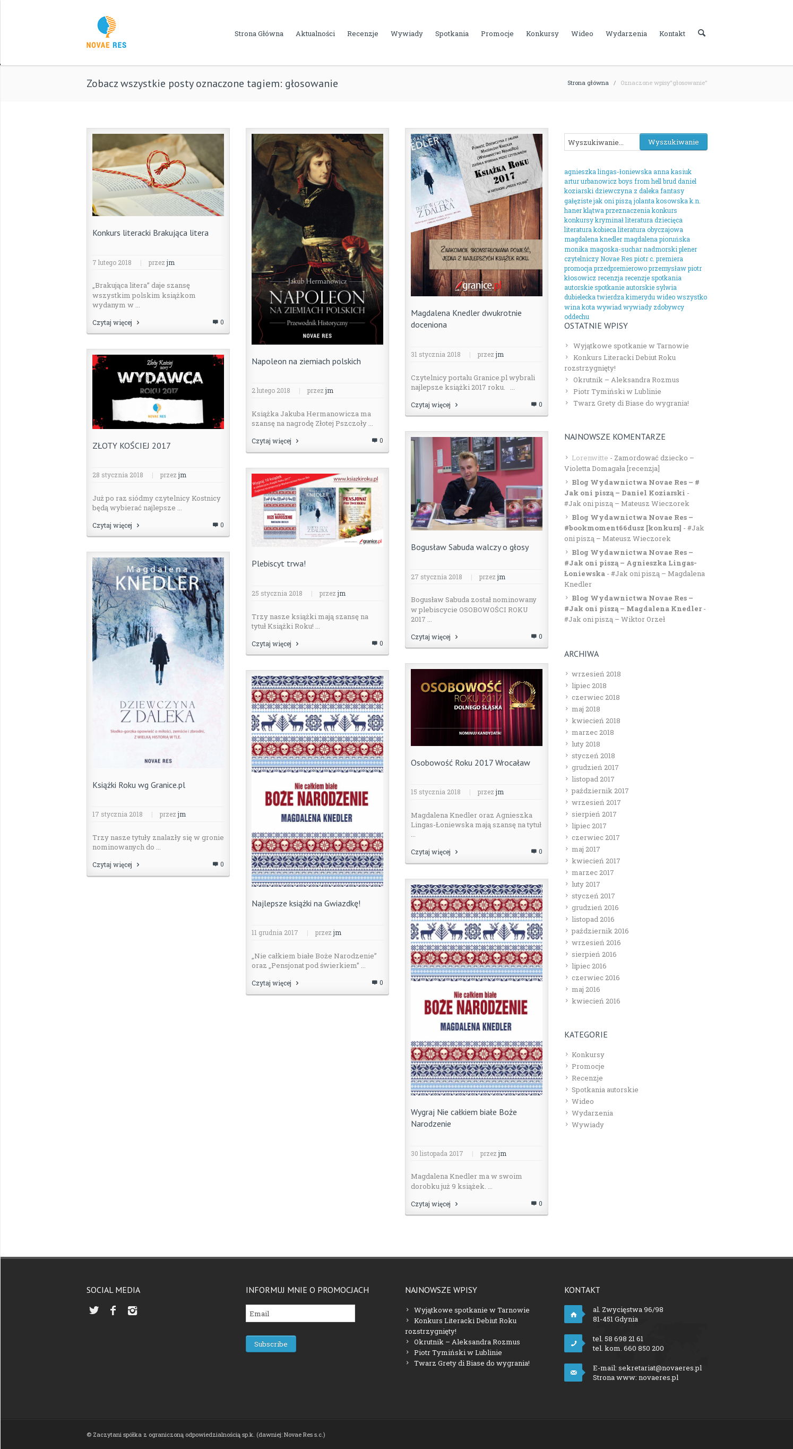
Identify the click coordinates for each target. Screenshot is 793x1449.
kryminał (609, 220)
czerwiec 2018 (596, 697)
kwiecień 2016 (596, 1001)
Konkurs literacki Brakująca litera (150, 232)
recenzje (637, 277)
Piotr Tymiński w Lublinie (617, 391)
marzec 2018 (593, 732)
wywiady (637, 307)
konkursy (578, 220)
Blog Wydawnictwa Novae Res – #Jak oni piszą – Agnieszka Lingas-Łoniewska (630, 562)
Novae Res (616, 258)
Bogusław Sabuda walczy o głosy (470, 547)
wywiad (609, 307)
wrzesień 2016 (596, 942)
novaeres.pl (658, 1377)
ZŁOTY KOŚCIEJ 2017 (131, 445)
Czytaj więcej (116, 322)
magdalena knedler (593, 239)
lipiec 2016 (589, 966)
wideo (666, 297)
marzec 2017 (593, 872)
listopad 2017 (593, 779)
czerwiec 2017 (596, 837)
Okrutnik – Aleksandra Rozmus (626, 379)
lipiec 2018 (589, 685)
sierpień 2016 (594, 954)
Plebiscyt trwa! (279, 563)
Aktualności (315, 33)
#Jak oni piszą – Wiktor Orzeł (614, 619)
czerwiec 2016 (596, 977)
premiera (669, 258)
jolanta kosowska (661, 200)
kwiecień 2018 (596, 720)
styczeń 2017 (593, 896)
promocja (578, 268)
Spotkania (452, 33)
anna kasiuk (672, 171)
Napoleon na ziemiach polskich (306, 361)
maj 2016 (586, 989)
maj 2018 (586, 709)
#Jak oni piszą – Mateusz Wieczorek (626, 503)
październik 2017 (600, 790)
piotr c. (644, 258)
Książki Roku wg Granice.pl (138, 784)
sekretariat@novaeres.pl (660, 1368)
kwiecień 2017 (596, 860)
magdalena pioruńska (657, 239)
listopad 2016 (593, 919)
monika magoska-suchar (603, 249)
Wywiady (407, 33)
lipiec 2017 (589, 825)
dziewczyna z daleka (627, 190)
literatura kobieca (590, 229)
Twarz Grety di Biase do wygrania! (631, 403)
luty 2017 (586, 884)
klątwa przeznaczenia (616, 210)
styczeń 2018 (593, 755)
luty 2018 (586, 744)
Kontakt (672, 33)
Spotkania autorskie (605, 1089)
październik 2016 (600, 931)
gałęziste (578, 200)
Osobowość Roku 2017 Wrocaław (470, 762)
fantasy (672, 190)
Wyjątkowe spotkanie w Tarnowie (631, 345)
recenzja (610, 277)
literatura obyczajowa (650, 229)
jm (171, 262)
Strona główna (259, 33)
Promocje (497, 33)
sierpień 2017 (594, 814)
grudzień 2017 (595, 767)
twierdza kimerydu (626, 297)
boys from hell (639, 181)
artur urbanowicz (590, 181)
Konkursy (542, 33)
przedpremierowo (620, 268)
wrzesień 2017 (596, 802)
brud (669, 181)
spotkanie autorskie (624, 287)
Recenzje (362, 33)
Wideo (582, 33)
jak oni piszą (612, 200)
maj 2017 (586, 849)
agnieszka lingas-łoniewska (608, 171)
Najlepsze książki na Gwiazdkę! (306, 903)
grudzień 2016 (595, 907)
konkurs (664, 210)
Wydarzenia (626, 33)
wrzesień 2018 (596, 674)
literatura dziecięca (654, 220)
